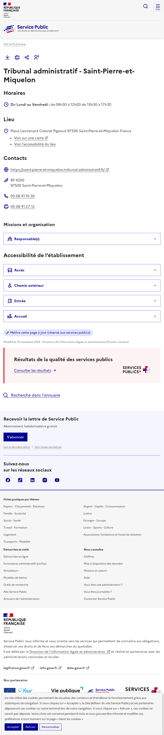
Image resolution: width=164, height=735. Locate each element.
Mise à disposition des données (103, 564)
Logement (10, 535)
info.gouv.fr (51, 668)
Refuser (30, 727)
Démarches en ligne (16, 557)
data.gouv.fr (78, 668)
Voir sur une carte (31, 138)
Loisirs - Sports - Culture (98, 528)
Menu (158, 10)
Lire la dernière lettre (17, 447)
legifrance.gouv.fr (19, 668)
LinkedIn (32, 480)
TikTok (20, 480)
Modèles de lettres (15, 578)
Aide (87, 578)
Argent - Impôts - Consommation (104, 506)
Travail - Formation (15, 528)
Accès (15, 270)
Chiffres (89, 557)
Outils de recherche (16, 585)
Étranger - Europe (94, 521)
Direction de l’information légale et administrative (69, 651)
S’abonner (15, 437)
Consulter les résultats (32, 370)
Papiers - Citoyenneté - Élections (24, 506)
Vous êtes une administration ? (103, 585)
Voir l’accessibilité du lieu (35, 144)
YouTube (57, 480)
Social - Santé (12, 521)
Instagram (44, 480)
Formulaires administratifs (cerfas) (25, 564)
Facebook (8, 480)
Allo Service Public (15, 592)
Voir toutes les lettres (48, 447)
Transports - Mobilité (17, 542)
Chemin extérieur (25, 285)
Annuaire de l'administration (21, 599)
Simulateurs (11, 571)
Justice (87, 514)
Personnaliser (50, 727)
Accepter (13, 727)
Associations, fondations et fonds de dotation (112, 535)
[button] (36, 57)
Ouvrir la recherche (145, 6)
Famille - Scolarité (15, 514)
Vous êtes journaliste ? (98, 592)
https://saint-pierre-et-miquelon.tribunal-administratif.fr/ (60, 169)
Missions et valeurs (95, 571)
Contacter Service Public (99, 599)
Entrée (16, 301)
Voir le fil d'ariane (15, 44)
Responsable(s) (23, 239)
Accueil (17, 316)
